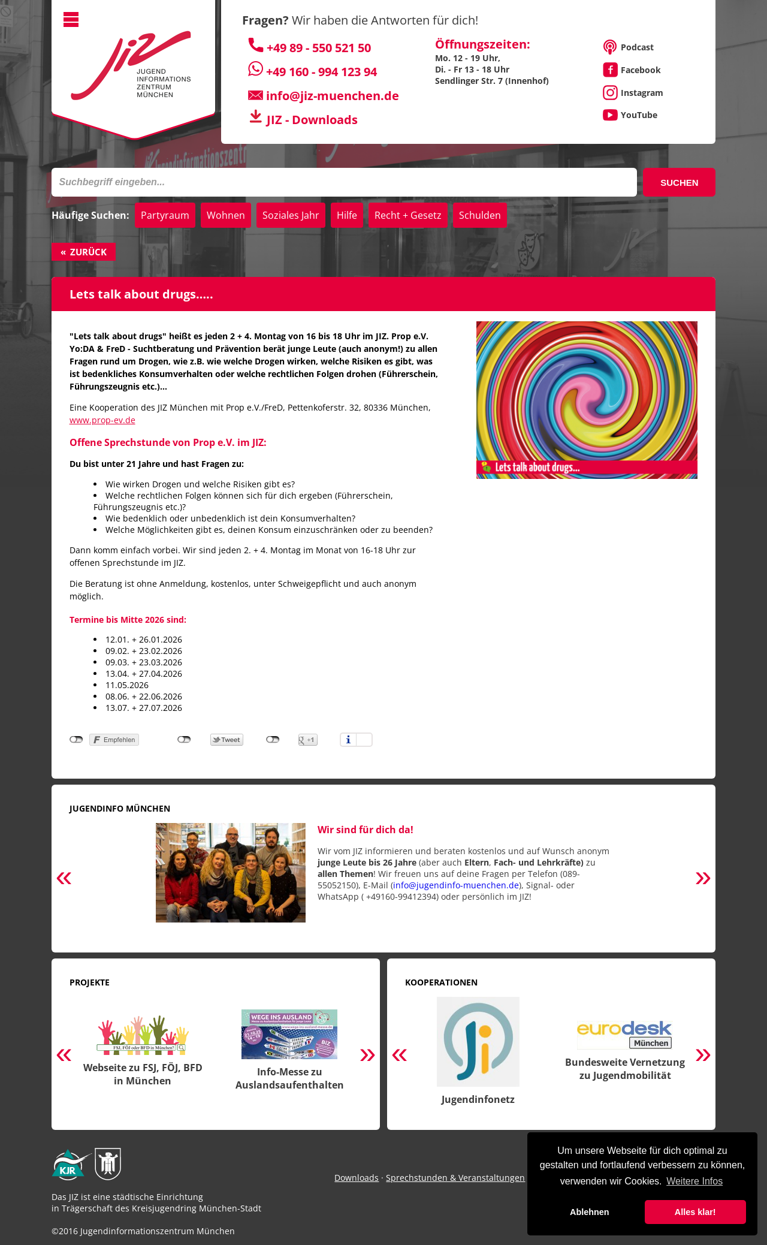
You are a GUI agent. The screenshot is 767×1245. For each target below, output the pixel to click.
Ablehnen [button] (589, 1212)
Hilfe (347, 215)
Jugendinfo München (120, 808)
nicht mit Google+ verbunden (273, 739)
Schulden (480, 215)
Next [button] (702, 878)
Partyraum (165, 215)
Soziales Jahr (290, 215)
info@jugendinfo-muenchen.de (456, 885)
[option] (384, 879)
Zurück (88, 252)
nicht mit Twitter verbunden (184, 739)
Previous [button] (64, 878)
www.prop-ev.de (102, 420)
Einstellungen (364, 739)
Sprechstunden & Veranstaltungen (455, 1177)
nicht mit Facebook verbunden (76, 739)
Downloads (356, 1177)
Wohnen (226, 215)
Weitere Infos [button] (694, 1181)
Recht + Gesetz (408, 215)
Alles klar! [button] (695, 1212)
